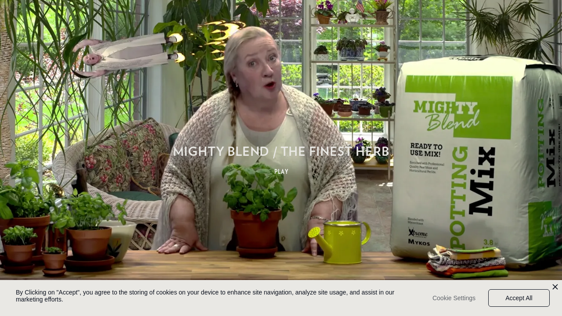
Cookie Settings (454, 298)
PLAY (281, 171)
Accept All (518, 298)
